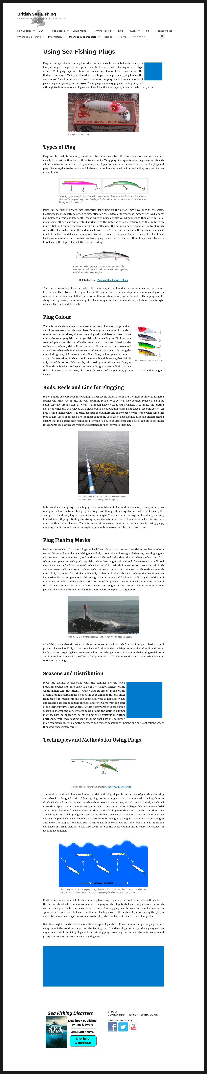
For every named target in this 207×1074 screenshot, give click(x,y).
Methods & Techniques (82, 36)
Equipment (79, 30)
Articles (108, 36)
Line (120, 30)
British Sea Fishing (36, 14)
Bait (41, 30)
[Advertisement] (154, 72)
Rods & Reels (57, 30)
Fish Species (24, 30)
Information (55, 36)
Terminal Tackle (102, 30)
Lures (133, 30)
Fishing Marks (164, 30)
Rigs (146, 30)
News (122, 36)
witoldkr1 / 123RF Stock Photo (118, 787)
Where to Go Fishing (29, 36)
